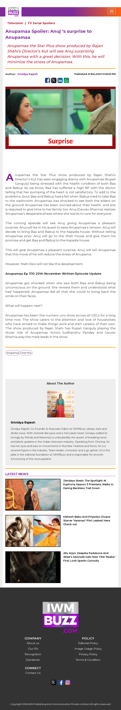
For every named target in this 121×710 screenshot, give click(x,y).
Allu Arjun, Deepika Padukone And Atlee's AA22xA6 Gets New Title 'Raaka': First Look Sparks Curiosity (89, 557)
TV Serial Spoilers (41, 23)
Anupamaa (12, 352)
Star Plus (26, 352)
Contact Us (33, 673)
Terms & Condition (88, 659)
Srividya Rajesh (27, 74)
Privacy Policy (88, 654)
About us (33, 643)
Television (15, 23)
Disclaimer (33, 659)
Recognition (33, 654)
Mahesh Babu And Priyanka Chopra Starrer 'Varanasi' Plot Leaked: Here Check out (86, 520)
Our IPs (33, 648)
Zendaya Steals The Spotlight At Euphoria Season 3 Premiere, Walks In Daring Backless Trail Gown (88, 484)
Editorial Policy (88, 643)
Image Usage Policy (88, 648)
